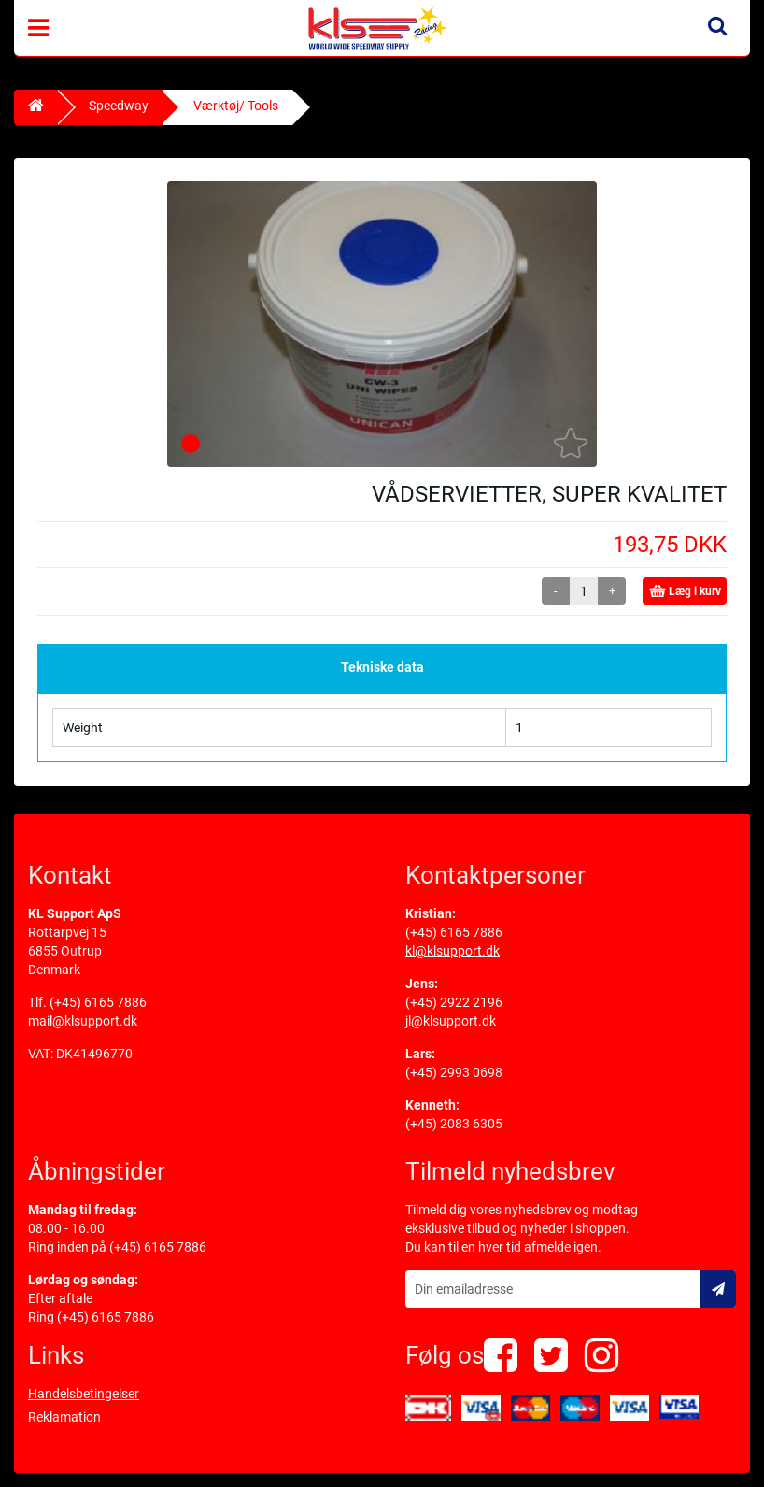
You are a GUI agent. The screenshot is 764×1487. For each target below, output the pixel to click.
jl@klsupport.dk (450, 1020)
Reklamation (64, 1416)
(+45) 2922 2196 (453, 1002)
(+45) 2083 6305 (453, 1123)
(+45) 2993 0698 (453, 1072)
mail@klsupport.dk (82, 1020)
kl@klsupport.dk (452, 950)
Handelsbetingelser (83, 1393)
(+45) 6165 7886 (98, 1002)
